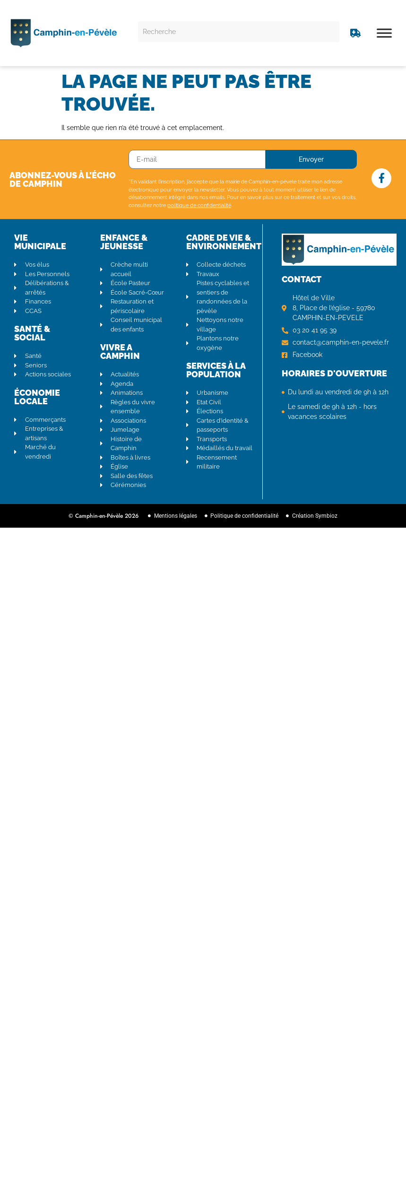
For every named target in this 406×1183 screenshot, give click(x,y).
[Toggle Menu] (384, 32)
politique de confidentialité (199, 205)
